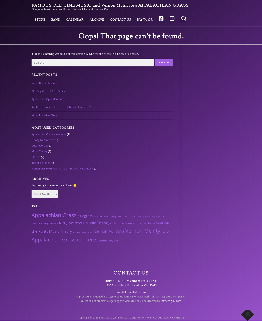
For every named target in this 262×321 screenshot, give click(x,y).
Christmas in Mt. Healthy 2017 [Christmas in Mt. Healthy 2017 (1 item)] (107, 216)
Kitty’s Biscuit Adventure (45, 83)
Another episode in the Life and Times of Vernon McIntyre (65, 107)
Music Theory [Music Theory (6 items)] (97, 222)
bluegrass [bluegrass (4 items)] (85, 215)
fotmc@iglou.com (135, 292)
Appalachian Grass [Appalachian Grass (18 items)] (54, 215)
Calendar (75, 20)
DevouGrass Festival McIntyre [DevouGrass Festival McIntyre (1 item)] (143, 216)
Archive (97, 20)
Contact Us (120, 20)
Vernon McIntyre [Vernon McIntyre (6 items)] (109, 231)
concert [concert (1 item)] (125, 216)
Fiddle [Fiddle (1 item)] (55, 223)
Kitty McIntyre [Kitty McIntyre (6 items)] (72, 222)
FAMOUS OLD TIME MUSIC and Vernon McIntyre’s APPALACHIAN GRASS (110, 6)
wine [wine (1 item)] (116, 240)
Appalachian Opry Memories (48, 99)
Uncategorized (40, 145)
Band (55, 20)
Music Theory (39, 151)
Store (40, 20)
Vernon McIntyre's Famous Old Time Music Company (62, 168)
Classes (36, 157)
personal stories (41, 162)
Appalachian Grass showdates (49, 134)
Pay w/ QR (145, 20)
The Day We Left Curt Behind (49, 91)
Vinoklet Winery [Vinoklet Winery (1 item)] (105, 240)
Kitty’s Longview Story (44, 115)
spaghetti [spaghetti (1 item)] (77, 232)
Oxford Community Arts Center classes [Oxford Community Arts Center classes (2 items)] (132, 223)
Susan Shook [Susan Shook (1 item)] (88, 232)
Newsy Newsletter (42, 140)
